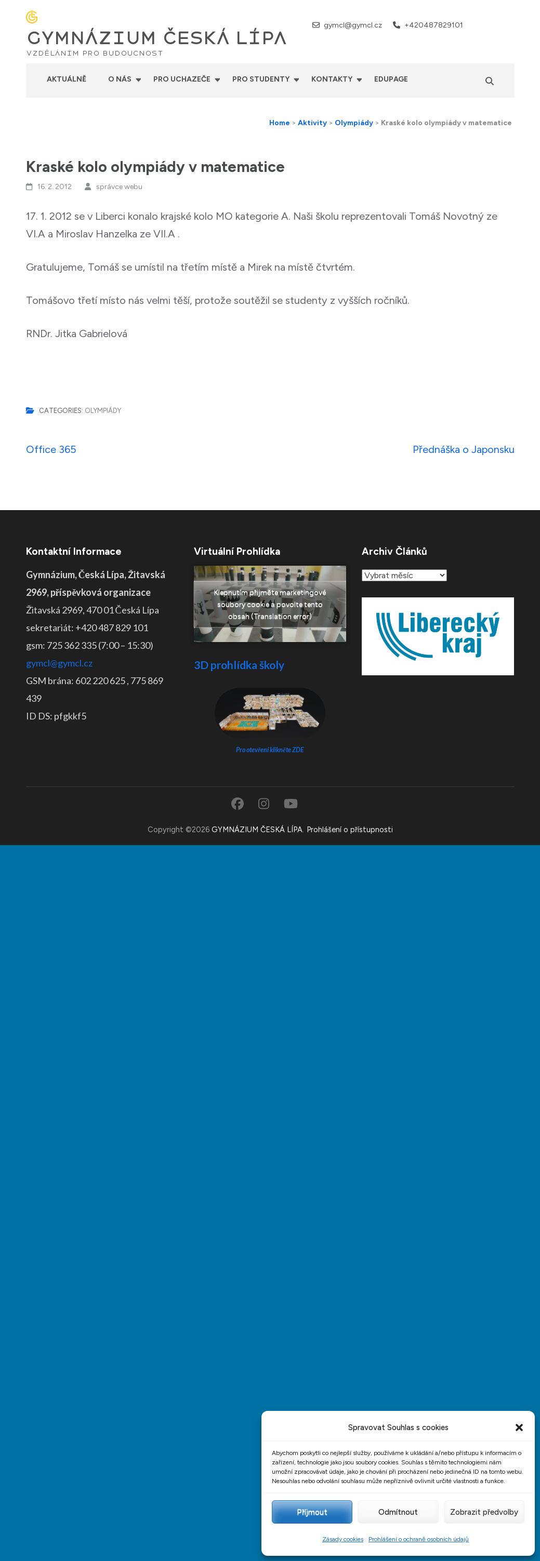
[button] (519, 1427)
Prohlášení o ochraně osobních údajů (418, 1539)
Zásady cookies (342, 1539)
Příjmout (312, 1512)
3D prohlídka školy (239, 664)
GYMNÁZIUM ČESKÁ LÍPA (156, 38)
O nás (119, 79)
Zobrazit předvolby (484, 1512)
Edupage (391, 79)
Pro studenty (260, 79)
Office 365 (51, 449)
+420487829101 (433, 25)
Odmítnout (398, 1512)
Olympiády (103, 411)
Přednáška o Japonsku (464, 449)
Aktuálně (66, 79)
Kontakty (331, 79)
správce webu (119, 186)
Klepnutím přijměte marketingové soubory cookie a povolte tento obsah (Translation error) (270, 604)
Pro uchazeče (181, 79)
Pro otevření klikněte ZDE (270, 750)
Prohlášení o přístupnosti (350, 829)
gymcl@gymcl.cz (353, 25)
